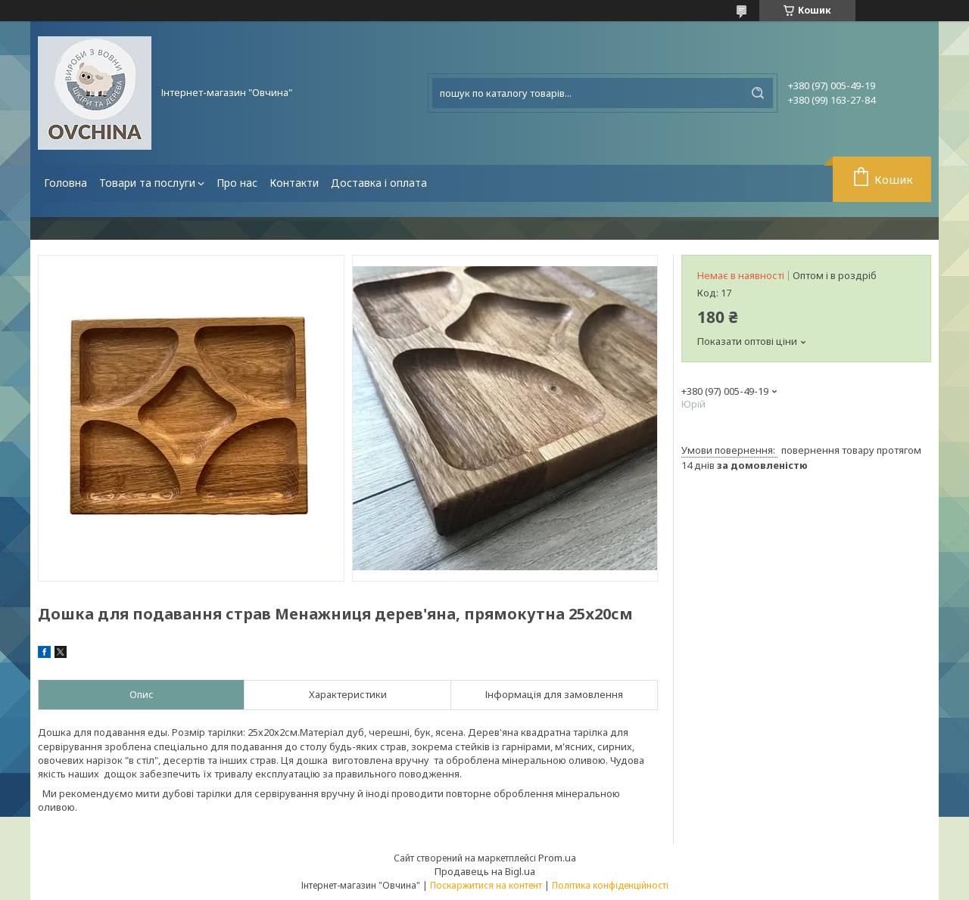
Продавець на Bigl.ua (485, 871)
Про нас (237, 182)
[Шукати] (758, 93)
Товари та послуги (147, 182)
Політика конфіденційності (610, 885)
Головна (65, 182)
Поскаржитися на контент (486, 885)
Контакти (294, 182)
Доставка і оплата (379, 182)
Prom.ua (557, 857)
